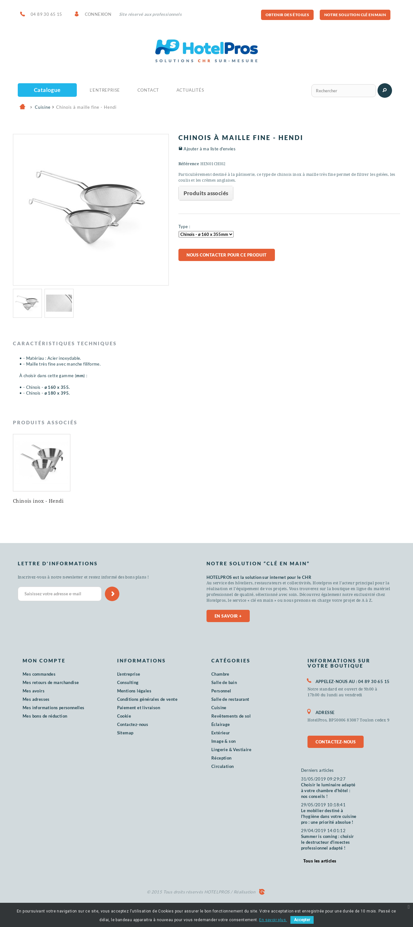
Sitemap (125, 732)
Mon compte (44, 660)
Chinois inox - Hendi (166, 501)
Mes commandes (39, 674)
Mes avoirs (34, 690)
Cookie (124, 716)
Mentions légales (134, 690)
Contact (148, 90)
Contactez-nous (132, 724)
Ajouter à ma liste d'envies (210, 148)
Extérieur (220, 732)
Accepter (302, 920)
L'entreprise (128, 674)
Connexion (98, 14)
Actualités (190, 90)
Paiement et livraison (138, 707)
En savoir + (228, 616)
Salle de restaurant (230, 699)
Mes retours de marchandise (51, 682)
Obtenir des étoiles (287, 14)
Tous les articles (320, 860)
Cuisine (219, 707)
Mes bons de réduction (45, 716)
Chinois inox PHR (34, 501)
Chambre (220, 674)
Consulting (128, 682)
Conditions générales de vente (147, 699)
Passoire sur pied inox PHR (104, 503)
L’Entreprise (105, 90)
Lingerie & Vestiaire (231, 749)
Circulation (222, 766)
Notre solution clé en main (355, 14)
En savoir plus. (273, 920)
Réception (221, 758)
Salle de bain (224, 682)
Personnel (221, 690)
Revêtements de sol (231, 716)
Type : (184, 226)
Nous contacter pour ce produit (226, 254)
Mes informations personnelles (54, 707)
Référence (188, 164)
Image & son (223, 741)
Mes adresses (36, 699)
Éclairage (220, 724)
